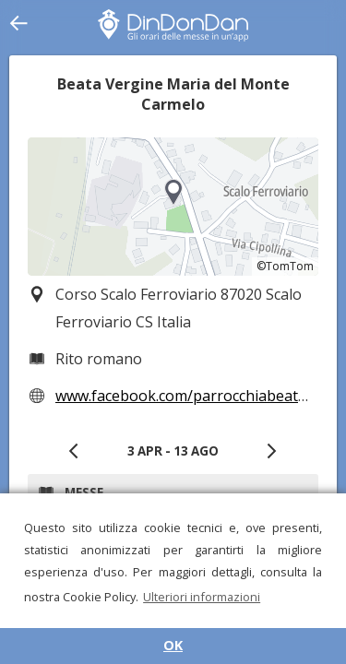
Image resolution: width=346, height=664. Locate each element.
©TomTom (285, 266)
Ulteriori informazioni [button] (201, 596)
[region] (173, 206)
